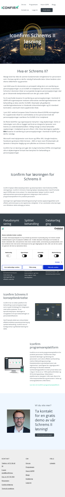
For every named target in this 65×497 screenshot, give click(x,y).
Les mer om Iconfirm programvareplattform (44, 385)
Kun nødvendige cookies (11, 267)
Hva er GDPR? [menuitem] (30, 471)
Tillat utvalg (32, 267)
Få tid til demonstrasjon (44, 435)
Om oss (23, 5)
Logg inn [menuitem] (28, 483)
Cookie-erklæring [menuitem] (7, 485)
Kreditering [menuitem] (29, 479)
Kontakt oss (25, 10)
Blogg (54, 5)
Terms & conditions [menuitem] (8, 489)
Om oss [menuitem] (28, 463)
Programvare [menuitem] (30, 467)
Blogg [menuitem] (28, 475)
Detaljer (57, 262)
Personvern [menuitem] (5, 481)
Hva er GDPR (45, 5)
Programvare (33, 5)
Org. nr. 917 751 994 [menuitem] (8, 477)
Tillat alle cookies (53, 267)
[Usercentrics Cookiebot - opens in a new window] (55, 229)
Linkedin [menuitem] (52, 463)
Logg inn (35, 10)
